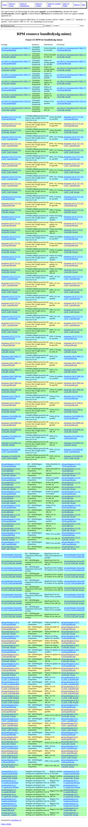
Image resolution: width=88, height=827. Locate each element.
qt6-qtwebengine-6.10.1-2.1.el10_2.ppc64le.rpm (70, 688)
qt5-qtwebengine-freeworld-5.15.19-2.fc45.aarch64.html (11, 556)
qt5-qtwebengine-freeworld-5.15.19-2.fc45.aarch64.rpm (74, 556)
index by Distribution (24, 5)
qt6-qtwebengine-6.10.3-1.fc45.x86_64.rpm (70, 633)
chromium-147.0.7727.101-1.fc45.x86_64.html (11, 131)
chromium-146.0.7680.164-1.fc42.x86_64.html (11, 391)
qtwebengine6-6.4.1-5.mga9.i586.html (8, 809)
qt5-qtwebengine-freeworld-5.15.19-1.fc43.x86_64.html (11, 576)
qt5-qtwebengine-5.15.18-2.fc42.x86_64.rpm (71, 529)
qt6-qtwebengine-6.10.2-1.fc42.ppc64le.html (10, 669)
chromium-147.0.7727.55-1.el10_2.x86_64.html (11, 311)
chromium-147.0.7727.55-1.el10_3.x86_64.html (11, 291)
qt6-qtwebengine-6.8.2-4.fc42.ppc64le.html (9, 738)
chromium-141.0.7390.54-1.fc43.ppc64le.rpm (73, 404)
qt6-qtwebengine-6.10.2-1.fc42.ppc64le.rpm (70, 669)
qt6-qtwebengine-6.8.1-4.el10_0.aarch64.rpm (69, 747)
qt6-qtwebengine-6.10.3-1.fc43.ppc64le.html (10, 655)
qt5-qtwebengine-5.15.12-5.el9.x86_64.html (10, 539)
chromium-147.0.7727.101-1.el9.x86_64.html (11, 211)
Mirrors (77, 5)
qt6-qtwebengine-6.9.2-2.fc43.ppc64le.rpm (69, 711)
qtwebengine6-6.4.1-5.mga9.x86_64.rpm (70, 814)
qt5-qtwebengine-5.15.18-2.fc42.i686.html (10, 525)
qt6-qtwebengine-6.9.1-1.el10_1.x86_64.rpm (69, 729)
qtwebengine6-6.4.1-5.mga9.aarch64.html (9, 800)
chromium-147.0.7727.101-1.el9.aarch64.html (11, 198)
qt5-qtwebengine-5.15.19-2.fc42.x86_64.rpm (71, 502)
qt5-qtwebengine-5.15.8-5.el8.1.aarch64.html (10, 543)
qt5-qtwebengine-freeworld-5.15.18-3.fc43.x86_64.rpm (74, 602)
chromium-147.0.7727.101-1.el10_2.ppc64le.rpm (74, 165)
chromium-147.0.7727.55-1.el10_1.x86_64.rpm (73, 331)
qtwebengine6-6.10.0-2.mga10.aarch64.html (9, 772)
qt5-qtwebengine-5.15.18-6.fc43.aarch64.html (10, 506)
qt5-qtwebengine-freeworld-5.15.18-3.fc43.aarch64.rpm (74, 595)
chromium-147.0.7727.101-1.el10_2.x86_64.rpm (74, 171)
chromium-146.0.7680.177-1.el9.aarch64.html (11, 357)
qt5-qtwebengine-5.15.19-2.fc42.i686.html (10, 497)
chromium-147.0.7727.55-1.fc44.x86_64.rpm (73, 231)
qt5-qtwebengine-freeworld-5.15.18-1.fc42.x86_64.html (11, 615)
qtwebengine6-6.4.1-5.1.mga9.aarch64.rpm (71, 782)
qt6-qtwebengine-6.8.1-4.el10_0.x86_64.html (9, 756)
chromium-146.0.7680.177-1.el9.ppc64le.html (11, 364)
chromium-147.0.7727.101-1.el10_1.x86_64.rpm (74, 191)
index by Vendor (39, 5)
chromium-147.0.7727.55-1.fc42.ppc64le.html (11, 264)
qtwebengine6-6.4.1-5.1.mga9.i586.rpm (70, 791)
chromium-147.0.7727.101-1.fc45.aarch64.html (11, 118)
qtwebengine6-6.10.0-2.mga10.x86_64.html (9, 777)
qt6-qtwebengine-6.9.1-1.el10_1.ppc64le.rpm (69, 724)
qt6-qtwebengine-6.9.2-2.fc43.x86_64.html (9, 715)
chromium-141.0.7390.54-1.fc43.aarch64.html (11, 397)
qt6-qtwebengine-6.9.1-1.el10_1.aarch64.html (9, 720)
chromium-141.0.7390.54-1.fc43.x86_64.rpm (73, 411)
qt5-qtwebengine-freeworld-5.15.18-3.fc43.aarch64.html (11, 595)
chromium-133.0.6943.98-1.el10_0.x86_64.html (11, 457)
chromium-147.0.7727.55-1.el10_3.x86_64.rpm (73, 291)
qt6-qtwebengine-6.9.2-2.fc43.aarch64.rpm (69, 706)
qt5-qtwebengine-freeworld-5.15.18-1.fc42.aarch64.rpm (74, 609)
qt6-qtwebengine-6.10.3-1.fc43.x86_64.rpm (70, 660)
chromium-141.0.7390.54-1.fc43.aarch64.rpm (73, 397)
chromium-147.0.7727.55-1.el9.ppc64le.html (11, 344)
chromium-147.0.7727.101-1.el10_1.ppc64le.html (11, 184)
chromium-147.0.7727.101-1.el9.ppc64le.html (11, 204)
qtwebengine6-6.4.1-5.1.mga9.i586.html (8, 791)
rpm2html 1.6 (16, 820)
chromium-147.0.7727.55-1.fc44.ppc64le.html (11, 224)
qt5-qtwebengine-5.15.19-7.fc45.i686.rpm (71, 470)
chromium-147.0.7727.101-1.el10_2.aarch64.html (11, 158)
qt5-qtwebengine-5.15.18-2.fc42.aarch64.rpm (71, 520)
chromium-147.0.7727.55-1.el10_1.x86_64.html (11, 331)
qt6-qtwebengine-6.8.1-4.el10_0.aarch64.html (9, 747)
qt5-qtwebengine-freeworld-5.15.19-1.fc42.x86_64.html (11, 589)
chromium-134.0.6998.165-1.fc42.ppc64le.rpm (74, 424)
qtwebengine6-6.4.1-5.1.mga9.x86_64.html (9, 795)
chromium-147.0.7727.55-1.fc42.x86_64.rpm (73, 271)
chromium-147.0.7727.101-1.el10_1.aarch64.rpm (74, 178)
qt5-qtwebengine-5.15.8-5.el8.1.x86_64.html (10, 548)
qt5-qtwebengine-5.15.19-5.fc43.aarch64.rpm (71, 479)
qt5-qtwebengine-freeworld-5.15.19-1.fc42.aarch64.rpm (74, 582)
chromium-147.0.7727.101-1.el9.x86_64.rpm (74, 211)
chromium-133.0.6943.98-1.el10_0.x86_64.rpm (73, 457)
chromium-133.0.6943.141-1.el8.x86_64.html (11, 444)
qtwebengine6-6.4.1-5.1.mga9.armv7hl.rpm (71, 786)
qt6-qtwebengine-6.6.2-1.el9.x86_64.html (9, 766)
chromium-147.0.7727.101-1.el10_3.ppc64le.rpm (74, 145)
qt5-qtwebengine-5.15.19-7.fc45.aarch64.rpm (71, 465)
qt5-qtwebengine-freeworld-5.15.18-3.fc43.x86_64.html (11, 602)
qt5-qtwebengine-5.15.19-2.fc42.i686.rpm (71, 497)
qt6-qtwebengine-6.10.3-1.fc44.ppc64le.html (10, 642)
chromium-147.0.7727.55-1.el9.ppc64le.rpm (73, 344)
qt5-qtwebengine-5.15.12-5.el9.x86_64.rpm (71, 539)
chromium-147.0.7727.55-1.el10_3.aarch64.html (11, 278)
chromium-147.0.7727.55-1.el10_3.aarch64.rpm (73, 278)
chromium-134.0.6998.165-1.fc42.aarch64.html (11, 417)
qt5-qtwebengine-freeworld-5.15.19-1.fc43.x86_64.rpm (74, 576)
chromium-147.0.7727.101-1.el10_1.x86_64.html (11, 191)
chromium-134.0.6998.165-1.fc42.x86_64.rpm (74, 431)
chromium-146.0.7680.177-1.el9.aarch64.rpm (74, 357)
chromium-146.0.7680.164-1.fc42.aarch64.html (11, 377)
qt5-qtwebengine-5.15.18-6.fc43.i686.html (10, 511)
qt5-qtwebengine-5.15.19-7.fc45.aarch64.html (10, 465)
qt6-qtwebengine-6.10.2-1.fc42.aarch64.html (10, 665)
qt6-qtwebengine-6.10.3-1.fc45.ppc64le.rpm (70, 628)
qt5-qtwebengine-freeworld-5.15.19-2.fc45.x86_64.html (11, 562)
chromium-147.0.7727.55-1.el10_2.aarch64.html (11, 298)
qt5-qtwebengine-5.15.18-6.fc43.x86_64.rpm (71, 516)
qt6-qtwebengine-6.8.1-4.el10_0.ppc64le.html (9, 752)
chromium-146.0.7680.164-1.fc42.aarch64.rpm (74, 377)
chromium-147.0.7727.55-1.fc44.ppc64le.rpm (73, 224)
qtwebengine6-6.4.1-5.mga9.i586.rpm (70, 809)
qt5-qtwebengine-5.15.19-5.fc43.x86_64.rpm (71, 488)
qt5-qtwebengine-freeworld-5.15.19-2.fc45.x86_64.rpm (74, 562)
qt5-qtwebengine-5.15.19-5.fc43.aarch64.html (10, 479)
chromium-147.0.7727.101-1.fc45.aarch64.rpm (74, 118)
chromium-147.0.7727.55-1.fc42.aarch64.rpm (73, 258)
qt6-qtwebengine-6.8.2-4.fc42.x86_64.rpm (69, 743)
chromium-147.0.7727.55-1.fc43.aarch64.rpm (73, 238)
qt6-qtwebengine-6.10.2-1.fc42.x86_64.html (10, 674)
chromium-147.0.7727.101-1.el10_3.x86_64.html (11, 151)
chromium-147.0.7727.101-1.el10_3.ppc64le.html (11, 145)
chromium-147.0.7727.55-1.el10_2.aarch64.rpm (73, 298)
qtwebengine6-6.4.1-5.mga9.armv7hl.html (9, 805)
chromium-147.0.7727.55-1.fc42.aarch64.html (11, 258)
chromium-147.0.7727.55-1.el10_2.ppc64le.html (11, 304)
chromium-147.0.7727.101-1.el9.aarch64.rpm (74, 198)
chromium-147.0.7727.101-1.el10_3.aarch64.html (11, 138)
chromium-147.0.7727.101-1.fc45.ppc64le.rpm (74, 125)
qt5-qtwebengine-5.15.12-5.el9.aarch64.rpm (71, 534)
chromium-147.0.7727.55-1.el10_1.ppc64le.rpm (73, 324)
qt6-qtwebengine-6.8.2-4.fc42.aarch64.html (9, 733)
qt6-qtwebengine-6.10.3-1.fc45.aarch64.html (10, 623)
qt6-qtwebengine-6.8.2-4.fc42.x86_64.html (9, 743)
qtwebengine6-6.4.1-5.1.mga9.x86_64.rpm (71, 795)
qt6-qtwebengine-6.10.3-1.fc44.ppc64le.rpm (70, 642)
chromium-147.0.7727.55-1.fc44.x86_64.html (11, 231)
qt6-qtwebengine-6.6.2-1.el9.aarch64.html (9, 761)
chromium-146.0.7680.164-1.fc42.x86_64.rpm (74, 391)
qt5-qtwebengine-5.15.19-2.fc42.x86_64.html (10, 502)
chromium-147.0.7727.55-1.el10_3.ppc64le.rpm (73, 284)
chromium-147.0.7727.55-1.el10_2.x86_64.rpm (73, 311)
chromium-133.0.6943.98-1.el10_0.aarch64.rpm (73, 451)
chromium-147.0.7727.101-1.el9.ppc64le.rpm (74, 204)
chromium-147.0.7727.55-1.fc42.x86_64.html (11, 271)
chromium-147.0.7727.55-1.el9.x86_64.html (11, 351)
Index (5, 5)
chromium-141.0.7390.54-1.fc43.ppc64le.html (11, 404)
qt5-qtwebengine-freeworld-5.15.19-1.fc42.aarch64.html (11, 582)
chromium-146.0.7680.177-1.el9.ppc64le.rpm (74, 364)
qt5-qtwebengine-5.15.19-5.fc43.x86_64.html (10, 488)
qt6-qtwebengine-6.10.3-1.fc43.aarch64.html (10, 651)
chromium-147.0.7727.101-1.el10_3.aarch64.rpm (74, 138)
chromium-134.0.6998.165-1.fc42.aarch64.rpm (74, 417)
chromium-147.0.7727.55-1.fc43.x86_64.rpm (73, 251)
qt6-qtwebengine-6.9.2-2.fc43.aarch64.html (9, 706)
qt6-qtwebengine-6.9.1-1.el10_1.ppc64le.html (9, 724)
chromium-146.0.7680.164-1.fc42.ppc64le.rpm (74, 384)
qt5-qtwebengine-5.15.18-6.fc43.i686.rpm (71, 511)
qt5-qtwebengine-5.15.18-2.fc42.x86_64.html (10, 529)
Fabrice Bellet (6, 824)
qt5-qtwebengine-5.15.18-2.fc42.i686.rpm (71, 525)
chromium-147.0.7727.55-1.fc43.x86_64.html (11, 251)
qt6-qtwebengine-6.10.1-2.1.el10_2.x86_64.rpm (70, 697)
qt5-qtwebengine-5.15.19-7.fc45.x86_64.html (10, 474)
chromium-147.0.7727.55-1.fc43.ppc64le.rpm (73, 244)
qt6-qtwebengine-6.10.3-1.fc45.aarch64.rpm (70, 623)
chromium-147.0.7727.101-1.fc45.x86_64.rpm (74, 131)
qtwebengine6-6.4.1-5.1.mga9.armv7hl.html (9, 786)
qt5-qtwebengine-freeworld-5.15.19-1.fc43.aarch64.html (11, 569)
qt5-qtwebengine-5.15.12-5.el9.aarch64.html (10, 534)
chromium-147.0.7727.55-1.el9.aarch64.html (11, 337)
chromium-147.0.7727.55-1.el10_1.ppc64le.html (11, 324)
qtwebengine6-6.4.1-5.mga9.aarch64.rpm (70, 800)
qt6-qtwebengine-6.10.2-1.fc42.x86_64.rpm (70, 674)
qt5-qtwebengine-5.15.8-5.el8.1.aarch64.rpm (71, 543)
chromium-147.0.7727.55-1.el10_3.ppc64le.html (11, 284)
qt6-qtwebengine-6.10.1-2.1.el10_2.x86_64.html (10, 697)
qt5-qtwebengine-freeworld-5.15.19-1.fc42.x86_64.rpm (74, 589)
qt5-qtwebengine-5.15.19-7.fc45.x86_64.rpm (71, 474)
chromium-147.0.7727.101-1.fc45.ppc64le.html (11, 125)
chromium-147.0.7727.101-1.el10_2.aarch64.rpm (74, 158)
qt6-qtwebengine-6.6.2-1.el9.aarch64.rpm (69, 761)
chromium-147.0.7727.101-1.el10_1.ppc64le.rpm (74, 184)
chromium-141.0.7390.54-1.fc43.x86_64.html (11, 411)
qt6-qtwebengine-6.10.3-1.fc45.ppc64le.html (10, 628)
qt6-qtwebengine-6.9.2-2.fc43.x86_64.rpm (69, 715)
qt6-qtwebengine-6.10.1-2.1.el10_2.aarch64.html (10, 678)
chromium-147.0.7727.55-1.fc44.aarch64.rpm (73, 218)
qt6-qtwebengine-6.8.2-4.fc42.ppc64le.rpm (69, 738)
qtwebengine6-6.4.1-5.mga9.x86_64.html (8, 814)
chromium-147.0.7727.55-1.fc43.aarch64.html (11, 238)
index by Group (12, 5)
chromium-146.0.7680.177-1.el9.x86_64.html (11, 371)
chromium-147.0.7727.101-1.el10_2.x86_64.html (11, 171)
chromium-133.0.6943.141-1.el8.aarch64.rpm (74, 437)
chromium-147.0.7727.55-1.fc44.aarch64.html (11, 218)
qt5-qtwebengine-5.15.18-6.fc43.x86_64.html (10, 516)
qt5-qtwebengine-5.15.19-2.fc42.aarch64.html (10, 493)
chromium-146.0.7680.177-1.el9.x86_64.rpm (74, 371)
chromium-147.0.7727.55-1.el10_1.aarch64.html (11, 318)
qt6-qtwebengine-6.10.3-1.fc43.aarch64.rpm (70, 651)
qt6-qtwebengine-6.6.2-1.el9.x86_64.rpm (69, 766)
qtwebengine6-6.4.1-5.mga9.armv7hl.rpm (71, 805)
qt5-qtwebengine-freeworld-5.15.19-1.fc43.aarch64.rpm (74, 569)
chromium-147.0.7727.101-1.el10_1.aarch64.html (11, 178)
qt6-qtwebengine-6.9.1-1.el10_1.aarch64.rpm (69, 720)
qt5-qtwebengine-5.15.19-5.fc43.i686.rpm (71, 483)
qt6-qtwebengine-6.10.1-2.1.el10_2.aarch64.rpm (70, 678)
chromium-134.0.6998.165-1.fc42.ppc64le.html (11, 424)
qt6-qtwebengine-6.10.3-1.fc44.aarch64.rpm (70, 637)
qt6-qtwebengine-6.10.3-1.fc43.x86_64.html (10, 660)
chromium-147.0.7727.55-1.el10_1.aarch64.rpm (73, 318)
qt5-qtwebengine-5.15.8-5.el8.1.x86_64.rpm (71, 548)
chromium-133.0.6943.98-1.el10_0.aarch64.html (11, 451)
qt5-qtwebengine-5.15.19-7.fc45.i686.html (10, 470)
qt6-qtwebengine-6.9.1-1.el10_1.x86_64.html (9, 729)
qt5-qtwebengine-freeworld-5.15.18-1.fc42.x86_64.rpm (74, 615)
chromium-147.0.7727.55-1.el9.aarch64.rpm (73, 337)
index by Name (66, 5)
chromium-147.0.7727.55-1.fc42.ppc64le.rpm (73, 264)
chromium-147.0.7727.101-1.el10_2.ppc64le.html (11, 165)
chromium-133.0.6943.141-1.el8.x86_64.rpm (74, 444)
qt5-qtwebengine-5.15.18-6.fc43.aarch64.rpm (71, 506)
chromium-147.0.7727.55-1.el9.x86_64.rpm (73, 351)
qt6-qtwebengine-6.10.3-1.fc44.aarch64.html (10, 637)
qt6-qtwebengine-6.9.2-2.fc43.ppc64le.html (9, 711)
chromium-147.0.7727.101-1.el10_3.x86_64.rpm (74, 151)
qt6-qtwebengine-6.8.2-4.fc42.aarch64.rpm (69, 733)
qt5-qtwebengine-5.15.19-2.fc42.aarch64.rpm (71, 493)
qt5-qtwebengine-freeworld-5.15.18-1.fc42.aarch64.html (11, 609)
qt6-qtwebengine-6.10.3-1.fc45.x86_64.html (10, 633)
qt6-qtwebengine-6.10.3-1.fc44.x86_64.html (10, 646)
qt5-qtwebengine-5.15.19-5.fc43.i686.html (10, 483)
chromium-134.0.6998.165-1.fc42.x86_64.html (11, 431)
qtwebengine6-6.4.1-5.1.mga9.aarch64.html (9, 782)
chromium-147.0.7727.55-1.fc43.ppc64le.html (11, 244)
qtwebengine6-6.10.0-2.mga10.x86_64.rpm (71, 777)
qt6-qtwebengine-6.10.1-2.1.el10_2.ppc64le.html (10, 688)
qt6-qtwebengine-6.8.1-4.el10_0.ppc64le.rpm (69, 752)
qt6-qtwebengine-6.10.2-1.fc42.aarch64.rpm (70, 665)
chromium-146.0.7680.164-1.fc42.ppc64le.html (11, 384)
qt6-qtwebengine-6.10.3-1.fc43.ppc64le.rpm (70, 655)
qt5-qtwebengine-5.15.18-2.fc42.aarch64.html (10, 520)
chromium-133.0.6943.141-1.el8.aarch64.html (11, 437)
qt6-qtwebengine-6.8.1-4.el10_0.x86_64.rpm (69, 756)
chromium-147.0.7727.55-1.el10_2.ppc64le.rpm (73, 304)
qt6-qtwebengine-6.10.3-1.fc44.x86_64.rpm (70, 646)
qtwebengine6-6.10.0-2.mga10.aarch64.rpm (71, 772)
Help (83, 5)
